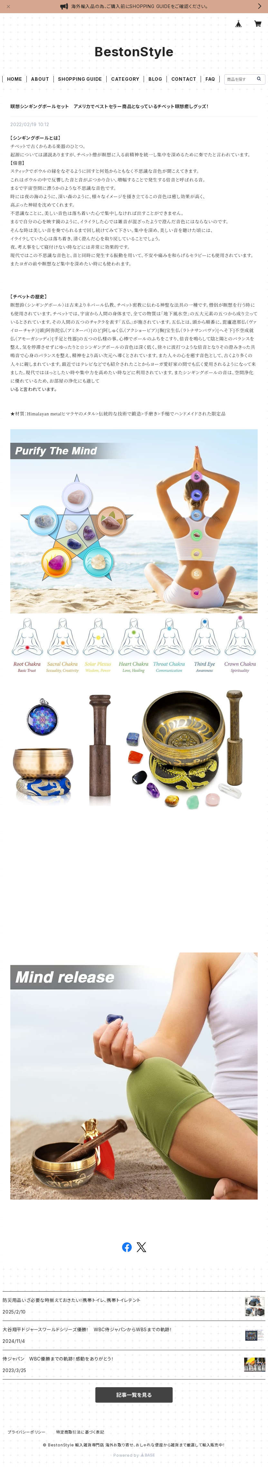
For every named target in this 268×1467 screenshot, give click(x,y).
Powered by (134, 1455)
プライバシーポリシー (27, 1432)
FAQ (210, 79)
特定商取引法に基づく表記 (80, 1432)
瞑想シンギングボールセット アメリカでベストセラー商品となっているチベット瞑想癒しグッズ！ (109, 106)
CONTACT (184, 79)
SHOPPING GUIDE (80, 79)
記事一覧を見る (134, 1395)
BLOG (155, 79)
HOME (14, 79)
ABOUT (40, 79)
